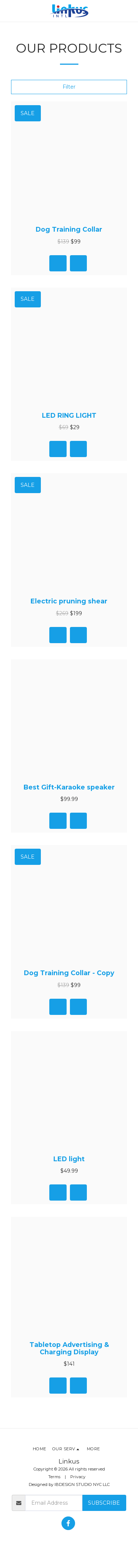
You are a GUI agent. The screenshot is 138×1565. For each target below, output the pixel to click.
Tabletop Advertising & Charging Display (69, 1348)
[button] (8, 11)
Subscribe (104, 1503)
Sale (28, 113)
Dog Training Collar (69, 229)
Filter (69, 86)
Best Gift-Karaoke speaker (69, 787)
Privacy (77, 1476)
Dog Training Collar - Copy (69, 973)
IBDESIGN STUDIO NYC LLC (82, 1484)
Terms (54, 1476)
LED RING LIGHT (69, 415)
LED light (69, 1159)
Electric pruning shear (69, 601)
